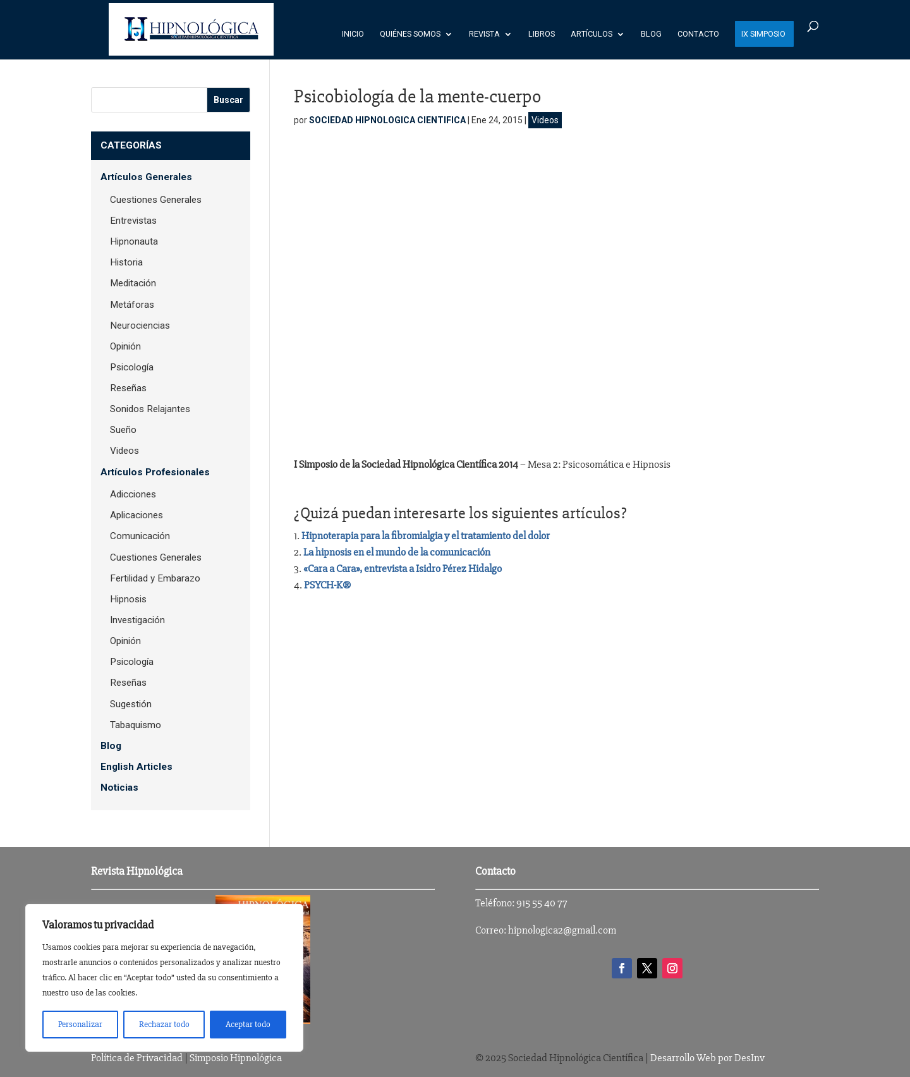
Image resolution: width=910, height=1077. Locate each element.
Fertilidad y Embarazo (155, 578)
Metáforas (132, 304)
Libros (541, 34)
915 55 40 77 (541, 903)
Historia (126, 262)
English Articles (136, 766)
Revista (484, 34)
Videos (545, 120)
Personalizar (80, 1024)
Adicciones (133, 494)
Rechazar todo (164, 1024)
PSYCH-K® (327, 585)
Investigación (137, 620)
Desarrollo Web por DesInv (707, 1057)
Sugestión (131, 704)
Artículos (591, 34)
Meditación (133, 283)
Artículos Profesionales (155, 472)
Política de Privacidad (137, 1057)
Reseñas (128, 388)
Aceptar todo (248, 1024)
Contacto (698, 34)
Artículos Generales (146, 177)
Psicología (132, 367)
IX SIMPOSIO (763, 34)
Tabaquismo (135, 725)
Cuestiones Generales (156, 199)
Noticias (119, 787)
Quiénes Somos (410, 34)
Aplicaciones (136, 515)
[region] (164, 978)
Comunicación (140, 536)
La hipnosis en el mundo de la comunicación (396, 552)
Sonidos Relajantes (150, 409)
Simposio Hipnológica (236, 1057)
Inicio (353, 34)
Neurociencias (140, 325)
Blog (651, 34)
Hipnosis (128, 599)
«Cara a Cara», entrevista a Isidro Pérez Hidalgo (402, 568)
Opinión (125, 346)
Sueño (123, 429)
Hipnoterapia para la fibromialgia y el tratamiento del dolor (425, 535)
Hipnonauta (134, 241)
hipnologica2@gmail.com (562, 930)
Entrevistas (133, 220)
